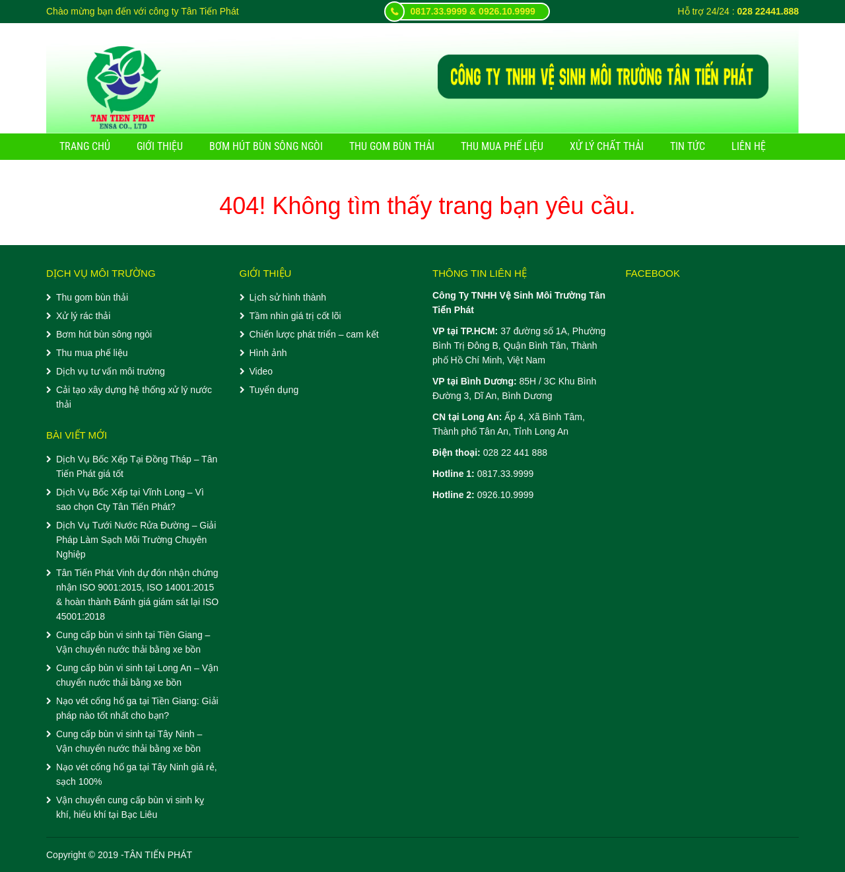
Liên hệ (748, 146)
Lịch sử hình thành (288, 297)
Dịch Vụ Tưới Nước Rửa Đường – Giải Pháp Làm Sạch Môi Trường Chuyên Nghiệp (136, 540)
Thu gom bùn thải (391, 146)
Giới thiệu (160, 146)
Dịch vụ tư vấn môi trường (110, 371)
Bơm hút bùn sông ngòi (266, 146)
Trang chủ (84, 146)
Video (261, 371)
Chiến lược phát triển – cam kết (314, 334)
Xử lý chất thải (607, 146)
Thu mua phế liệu (502, 146)
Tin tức (687, 146)
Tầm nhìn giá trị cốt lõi (295, 315)
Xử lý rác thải (83, 315)
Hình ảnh (268, 352)
